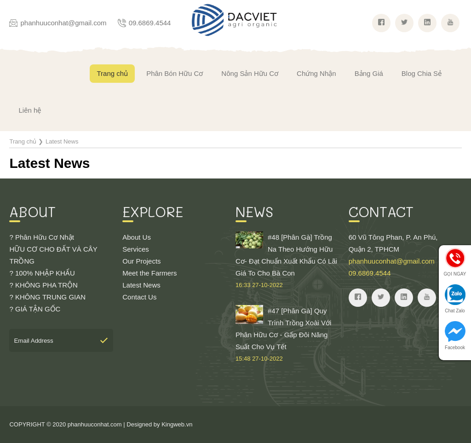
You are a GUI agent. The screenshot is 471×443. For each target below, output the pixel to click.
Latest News (141, 285)
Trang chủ (112, 73)
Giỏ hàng (450, 108)
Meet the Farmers (149, 273)
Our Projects (141, 261)
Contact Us (139, 297)
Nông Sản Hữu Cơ (249, 73)
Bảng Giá (369, 73)
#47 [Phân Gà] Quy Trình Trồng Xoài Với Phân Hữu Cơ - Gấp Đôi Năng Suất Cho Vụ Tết (287, 335)
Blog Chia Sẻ (422, 73)
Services (135, 249)
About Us (136, 237)
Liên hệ (29, 110)
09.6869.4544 (150, 23)
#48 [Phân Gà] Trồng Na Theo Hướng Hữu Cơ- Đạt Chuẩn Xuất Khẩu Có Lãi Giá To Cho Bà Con (287, 261)
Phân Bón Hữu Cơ (174, 73)
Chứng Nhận (316, 73)
